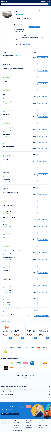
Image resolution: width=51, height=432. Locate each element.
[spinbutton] (31, 8)
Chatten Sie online (26, 43)
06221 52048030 (27, 44)
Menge (26, 7)
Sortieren (38, 48)
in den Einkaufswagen (34, 26)
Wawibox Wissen (29, 420)
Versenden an (23, 24)
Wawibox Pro (15, 420)
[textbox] (24, 4)
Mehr (4, 65)
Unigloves (24, 39)
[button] (29, 8)
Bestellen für (37, 8)
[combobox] (25, 4)
